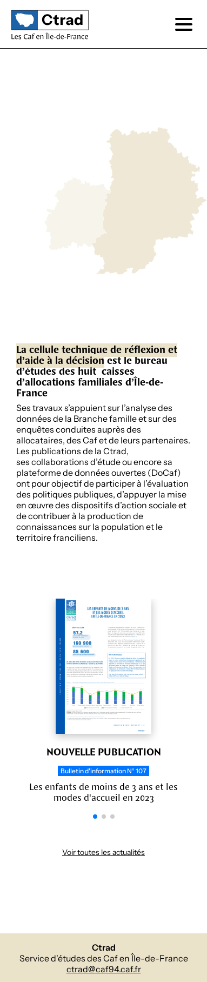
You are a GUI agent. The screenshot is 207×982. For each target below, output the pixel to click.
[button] (95, 816)
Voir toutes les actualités (103, 852)
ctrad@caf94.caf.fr (103, 969)
